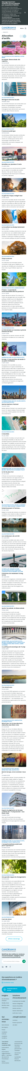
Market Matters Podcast (10, 404)
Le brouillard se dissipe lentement (13, 227)
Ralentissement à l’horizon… (11, 508)
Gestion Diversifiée (18, 1006)
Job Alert (15, 1025)
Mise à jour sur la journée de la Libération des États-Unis (12, 724)
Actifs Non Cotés (17, 1013)
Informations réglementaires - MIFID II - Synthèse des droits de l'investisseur (7, 1055)
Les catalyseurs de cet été (11, 536)
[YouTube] (6, 966)
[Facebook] (10, 966)
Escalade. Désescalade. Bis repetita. (11, 60)
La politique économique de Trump (13, 647)
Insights (5, 32)
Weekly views (5, 1003)
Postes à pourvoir (17, 1022)
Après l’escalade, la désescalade (13, 608)
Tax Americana (7, 687)
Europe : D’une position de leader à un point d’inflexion (13, 360)
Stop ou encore (7, 258)
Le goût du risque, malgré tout (12, 195)
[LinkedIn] (2, 966)
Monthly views (5, 1005)
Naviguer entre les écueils (10, 99)
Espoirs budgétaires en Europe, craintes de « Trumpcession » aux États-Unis (13, 811)
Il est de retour (7, 919)
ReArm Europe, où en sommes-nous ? (14, 772)
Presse (3, 1029)
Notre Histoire (5, 1025)
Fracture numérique (9, 131)
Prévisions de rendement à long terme (12, 574)
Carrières (15, 1020)
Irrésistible (5, 434)
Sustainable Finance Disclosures (18, 1058)
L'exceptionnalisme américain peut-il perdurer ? (12, 844)
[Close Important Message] (25, 12)
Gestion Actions (17, 1008)
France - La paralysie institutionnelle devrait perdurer (13, 290)
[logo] (9, 28)
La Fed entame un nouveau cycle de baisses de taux (14, 330)
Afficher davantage (14, 939)
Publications (5, 1007)
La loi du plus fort (8, 472)
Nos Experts (5, 1027)
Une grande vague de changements (14, 877)
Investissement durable (19, 1001)
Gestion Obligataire (18, 1003)
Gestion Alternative (18, 1010)
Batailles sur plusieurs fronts (12, 164)
